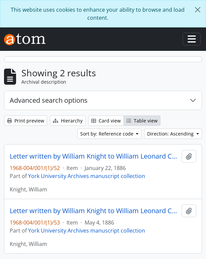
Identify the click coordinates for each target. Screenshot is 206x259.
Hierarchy (68, 120)
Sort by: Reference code (107, 134)
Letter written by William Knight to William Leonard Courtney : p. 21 (94, 156)
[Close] (198, 9)
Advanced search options (49, 100)
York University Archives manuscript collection (86, 176)
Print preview (25, 120)
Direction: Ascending (171, 134)
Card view (106, 120)
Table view (142, 120)
